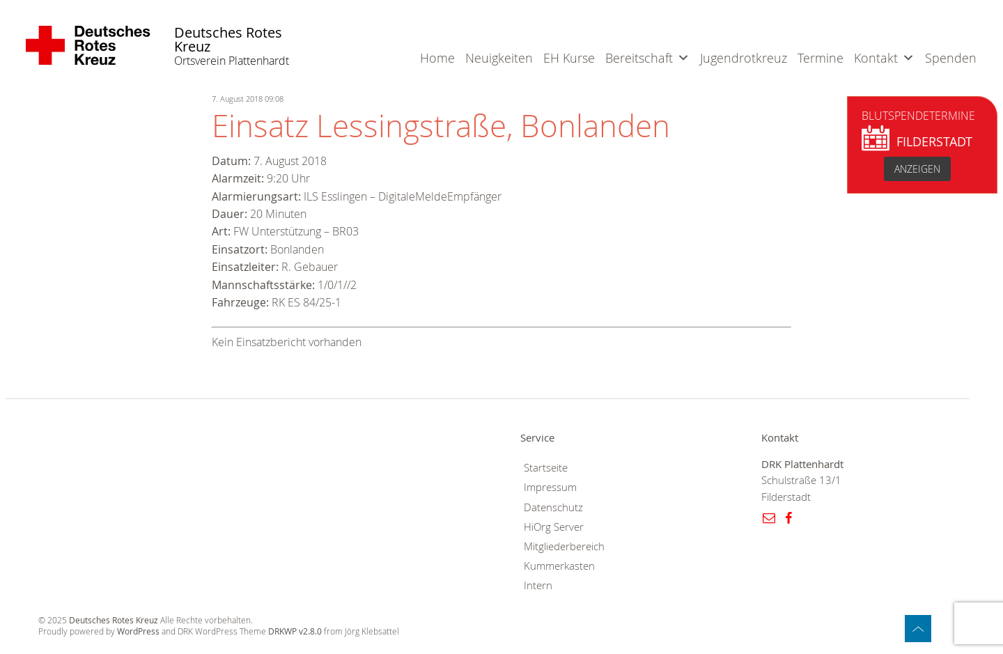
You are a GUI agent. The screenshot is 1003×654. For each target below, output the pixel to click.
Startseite (546, 467)
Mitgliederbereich (564, 546)
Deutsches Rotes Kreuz (228, 40)
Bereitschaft (639, 57)
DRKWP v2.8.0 (295, 631)
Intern (538, 585)
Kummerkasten (559, 566)
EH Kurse (569, 57)
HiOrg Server (554, 527)
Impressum (550, 487)
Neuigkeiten (499, 57)
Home (437, 57)
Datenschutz (553, 507)
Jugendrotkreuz (743, 57)
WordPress (138, 631)
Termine (820, 57)
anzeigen (917, 169)
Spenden (951, 57)
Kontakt (876, 57)
